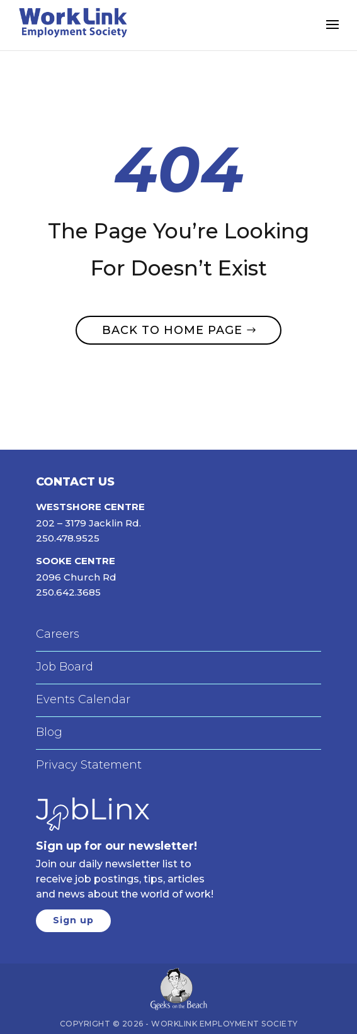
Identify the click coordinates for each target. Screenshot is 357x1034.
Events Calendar (83, 699)
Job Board (64, 667)
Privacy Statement (89, 765)
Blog (49, 732)
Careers (57, 634)
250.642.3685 (68, 592)
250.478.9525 (67, 538)
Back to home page (172, 330)
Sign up (73, 920)
